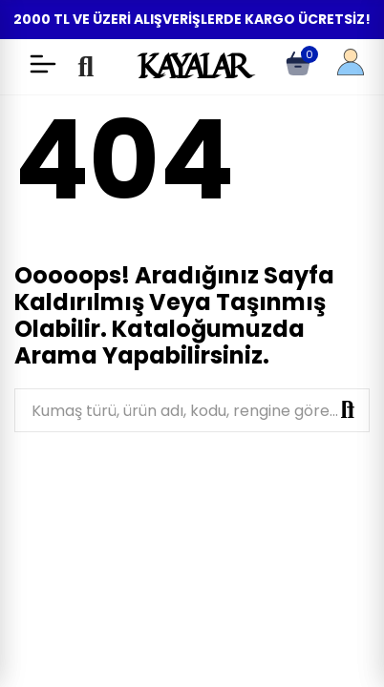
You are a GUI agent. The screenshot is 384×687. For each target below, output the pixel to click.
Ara (348, 410)
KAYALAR (191, 66)
